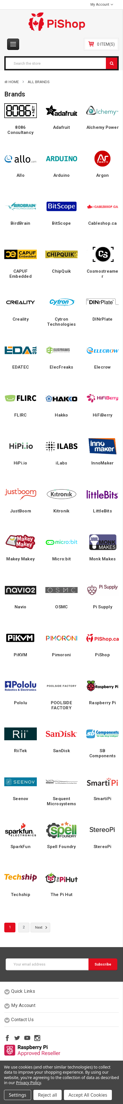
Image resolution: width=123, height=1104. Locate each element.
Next (42, 927)
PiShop (102, 654)
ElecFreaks (61, 367)
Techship (20, 894)
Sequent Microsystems (61, 801)
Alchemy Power (102, 127)
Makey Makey (20, 559)
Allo (21, 175)
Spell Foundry (61, 846)
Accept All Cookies (87, 1095)
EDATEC (20, 367)
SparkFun (21, 846)
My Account (101, 5)
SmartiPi (102, 798)
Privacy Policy (28, 1082)
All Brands (39, 82)
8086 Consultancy (20, 130)
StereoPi (103, 846)
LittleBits (102, 511)
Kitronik (61, 511)
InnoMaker (102, 463)
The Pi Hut (62, 894)
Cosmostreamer (102, 274)
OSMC (61, 606)
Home (14, 82)
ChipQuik (61, 271)
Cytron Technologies (61, 322)
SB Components (102, 753)
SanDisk (61, 750)
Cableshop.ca (102, 223)
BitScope (61, 223)
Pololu (20, 702)
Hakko (61, 415)
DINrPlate (102, 319)
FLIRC (20, 415)
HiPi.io (20, 463)
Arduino (61, 175)
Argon (102, 175)
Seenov (20, 798)
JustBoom (20, 511)
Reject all (47, 1095)
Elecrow (102, 367)
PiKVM (20, 654)
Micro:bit (61, 559)
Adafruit (61, 127)
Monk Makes (102, 559)
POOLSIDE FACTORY (61, 705)
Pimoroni (61, 654)
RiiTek (20, 750)
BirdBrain (20, 223)
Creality (21, 319)
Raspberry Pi (102, 702)
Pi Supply (102, 606)
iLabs (61, 463)
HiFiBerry (102, 415)
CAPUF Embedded (20, 274)
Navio (20, 606)
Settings (17, 1095)
